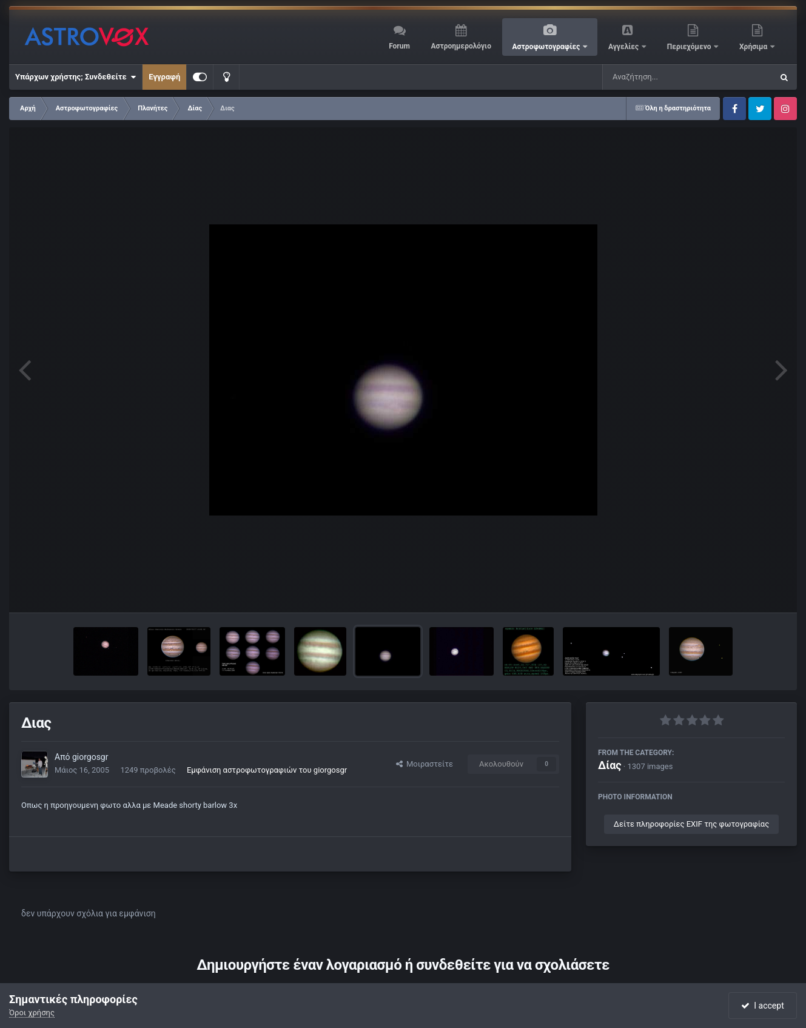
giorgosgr (90, 757)
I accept (762, 1005)
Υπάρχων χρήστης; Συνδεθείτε (75, 77)
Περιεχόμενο (690, 46)
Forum (399, 46)
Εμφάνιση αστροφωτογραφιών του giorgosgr (267, 769)
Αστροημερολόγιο (461, 46)
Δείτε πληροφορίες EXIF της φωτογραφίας (691, 823)
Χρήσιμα (754, 46)
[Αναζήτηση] (663, 77)
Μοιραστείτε (424, 763)
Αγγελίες (624, 46)
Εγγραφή (164, 76)
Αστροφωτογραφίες (547, 46)
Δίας (610, 765)
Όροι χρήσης (32, 1012)
